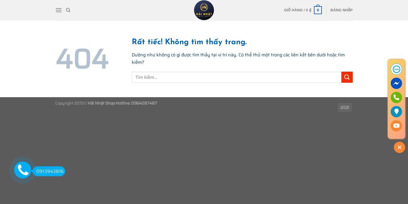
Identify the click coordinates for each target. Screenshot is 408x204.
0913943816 (48, 171)
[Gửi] (347, 77)
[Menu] (58, 10)
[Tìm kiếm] (68, 10)
